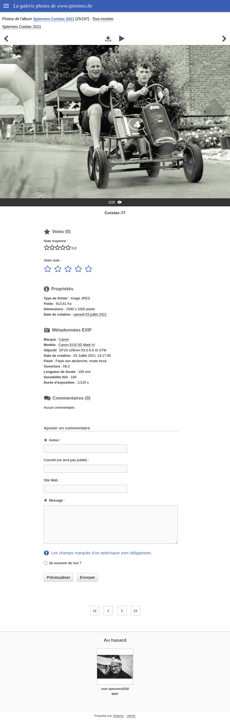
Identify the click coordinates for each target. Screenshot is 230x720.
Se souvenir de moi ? (65, 563)
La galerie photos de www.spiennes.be (52, 6)
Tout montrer (103, 19)
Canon (64, 339)
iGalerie (118, 715)
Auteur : (55, 440)
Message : (57, 500)
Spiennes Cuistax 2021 (53, 19)
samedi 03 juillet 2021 (90, 314)
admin (131, 715)
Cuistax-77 (115, 212)
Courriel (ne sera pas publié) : (66, 460)
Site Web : (52, 480)
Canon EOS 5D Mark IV (76, 345)
